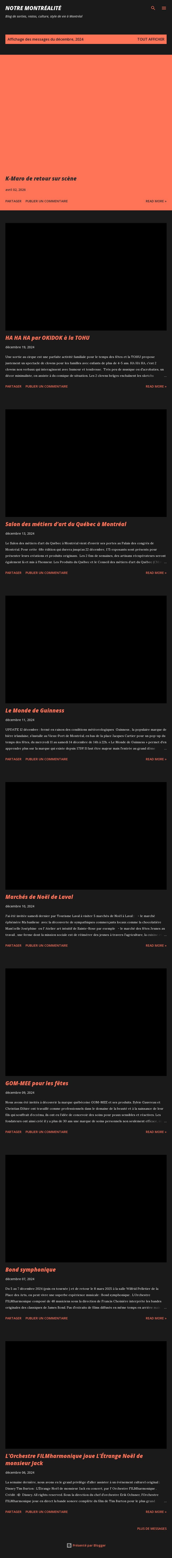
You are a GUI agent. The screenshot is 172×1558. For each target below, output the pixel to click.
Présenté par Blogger (86, 1545)
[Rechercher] (153, 8)
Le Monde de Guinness (34, 710)
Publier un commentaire (47, 201)
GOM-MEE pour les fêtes (36, 1083)
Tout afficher (150, 39)
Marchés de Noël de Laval (39, 896)
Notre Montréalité (33, 8)
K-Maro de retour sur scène (41, 178)
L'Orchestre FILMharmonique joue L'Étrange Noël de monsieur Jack (74, 1459)
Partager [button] (13, 201)
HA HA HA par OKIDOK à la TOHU (47, 337)
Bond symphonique (30, 1269)
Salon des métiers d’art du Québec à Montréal (65, 524)
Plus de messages (152, 1528)
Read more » (156, 201)
